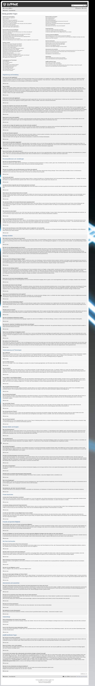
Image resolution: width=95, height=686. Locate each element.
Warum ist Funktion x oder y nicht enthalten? (54, 63)
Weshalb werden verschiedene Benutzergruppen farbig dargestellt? (58, 23)
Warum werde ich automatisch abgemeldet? (11, 25)
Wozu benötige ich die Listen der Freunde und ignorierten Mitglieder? (58, 35)
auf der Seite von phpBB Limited (37, 640)
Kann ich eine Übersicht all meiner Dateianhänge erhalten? (56, 58)
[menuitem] (10, 8)
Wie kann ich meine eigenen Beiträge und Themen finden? (56, 46)
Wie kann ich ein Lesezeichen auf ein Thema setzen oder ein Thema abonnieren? (60, 51)
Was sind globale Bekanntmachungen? (10, 65)
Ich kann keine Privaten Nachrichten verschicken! (54, 29)
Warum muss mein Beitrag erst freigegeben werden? (12, 56)
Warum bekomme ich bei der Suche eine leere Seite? (55, 44)
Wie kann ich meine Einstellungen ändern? (10, 30)
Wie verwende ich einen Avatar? (8, 37)
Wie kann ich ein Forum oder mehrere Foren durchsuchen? (56, 41)
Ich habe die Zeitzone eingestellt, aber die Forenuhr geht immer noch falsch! (16, 34)
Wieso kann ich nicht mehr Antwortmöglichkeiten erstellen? (13, 48)
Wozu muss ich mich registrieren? (9, 17)
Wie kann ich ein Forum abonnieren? (52, 52)
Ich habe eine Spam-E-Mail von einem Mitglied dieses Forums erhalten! (58, 31)
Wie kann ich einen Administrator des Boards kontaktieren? (56, 66)
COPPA (67, 107)
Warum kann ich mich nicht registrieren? (10, 20)
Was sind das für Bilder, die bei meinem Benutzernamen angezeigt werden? (16, 36)
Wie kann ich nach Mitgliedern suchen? (53, 45)
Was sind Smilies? (6, 63)
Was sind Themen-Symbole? (8, 70)
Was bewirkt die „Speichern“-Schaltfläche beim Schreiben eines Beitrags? (16, 55)
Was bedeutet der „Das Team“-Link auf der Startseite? (55, 25)
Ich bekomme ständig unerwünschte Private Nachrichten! (56, 30)
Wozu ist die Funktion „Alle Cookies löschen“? (11, 26)
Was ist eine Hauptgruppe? (50, 24)
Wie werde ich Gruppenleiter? (51, 22)
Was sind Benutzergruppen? (51, 20)
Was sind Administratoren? (50, 17)
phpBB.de (81, 195)
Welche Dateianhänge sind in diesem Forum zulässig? (55, 57)
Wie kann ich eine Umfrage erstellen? (9, 47)
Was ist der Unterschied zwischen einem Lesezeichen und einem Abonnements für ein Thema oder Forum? (65, 50)
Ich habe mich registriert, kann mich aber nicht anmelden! (13, 21)
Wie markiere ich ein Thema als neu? (9, 57)
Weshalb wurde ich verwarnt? (8, 52)
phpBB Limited (73, 195)
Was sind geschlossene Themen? (9, 69)
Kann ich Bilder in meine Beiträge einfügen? (11, 64)
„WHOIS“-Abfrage (8, 655)
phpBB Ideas (59, 646)
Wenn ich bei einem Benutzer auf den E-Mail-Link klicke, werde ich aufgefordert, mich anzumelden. (21, 39)
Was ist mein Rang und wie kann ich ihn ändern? (11, 38)
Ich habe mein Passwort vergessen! (9, 24)
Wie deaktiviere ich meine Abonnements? (53, 53)
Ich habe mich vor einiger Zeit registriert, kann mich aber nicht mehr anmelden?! (17, 23)
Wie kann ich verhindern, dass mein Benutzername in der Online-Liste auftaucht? (17, 31)
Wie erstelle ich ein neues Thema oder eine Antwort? (12, 43)
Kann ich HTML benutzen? (7, 62)
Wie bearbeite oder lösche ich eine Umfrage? (11, 49)
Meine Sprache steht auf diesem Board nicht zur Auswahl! (13, 35)
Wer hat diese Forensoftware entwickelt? (53, 62)
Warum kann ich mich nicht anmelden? (10, 22)
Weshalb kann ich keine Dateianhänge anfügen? (11, 51)
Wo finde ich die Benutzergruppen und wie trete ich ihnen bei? (57, 21)
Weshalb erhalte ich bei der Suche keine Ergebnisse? (55, 43)
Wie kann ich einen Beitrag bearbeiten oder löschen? (12, 44)
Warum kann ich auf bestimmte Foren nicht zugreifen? (12, 50)
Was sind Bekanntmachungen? (8, 66)
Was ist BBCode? (6, 61)
